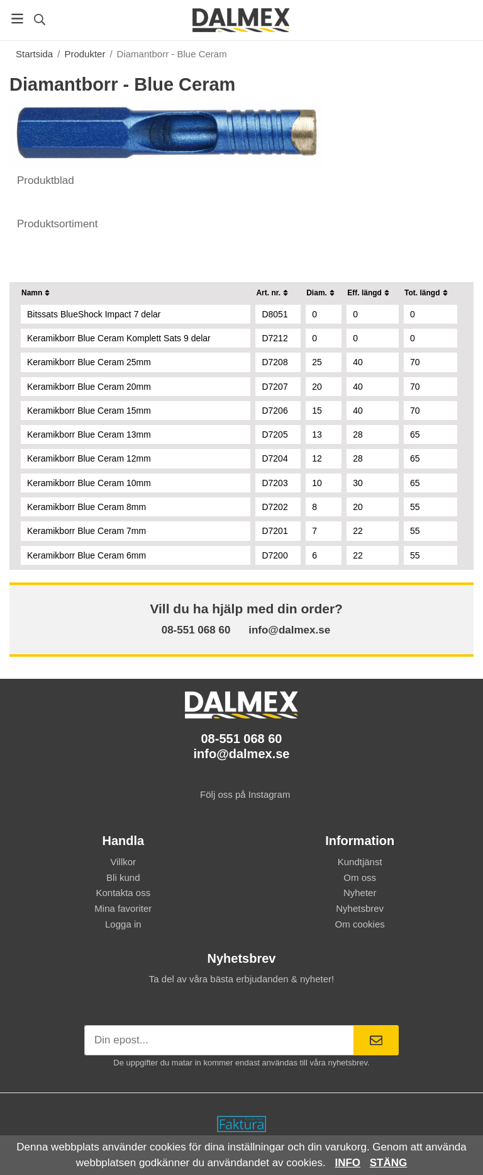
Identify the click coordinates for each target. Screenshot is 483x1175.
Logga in (123, 924)
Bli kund (123, 877)
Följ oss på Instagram (242, 794)
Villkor (123, 861)
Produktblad (44, 180)
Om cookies (360, 924)
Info (347, 1163)
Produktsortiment (55, 224)
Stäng (389, 1163)
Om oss (359, 877)
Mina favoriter (123, 908)
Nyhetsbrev (360, 908)
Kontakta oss (123, 892)
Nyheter (360, 892)
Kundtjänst (360, 861)
